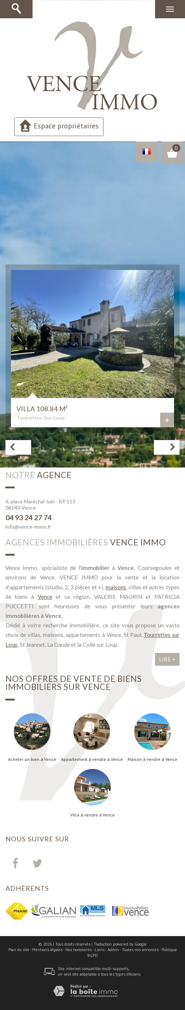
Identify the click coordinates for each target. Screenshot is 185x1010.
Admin (113, 949)
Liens (100, 949)
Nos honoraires (78, 949)
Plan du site (18, 949)
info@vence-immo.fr (28, 526)
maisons (116, 587)
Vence (45, 596)
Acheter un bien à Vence (32, 759)
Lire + (167, 659)
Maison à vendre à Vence (152, 759)
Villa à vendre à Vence (92, 815)
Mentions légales (47, 949)
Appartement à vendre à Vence (92, 759)
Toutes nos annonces (140, 949)
